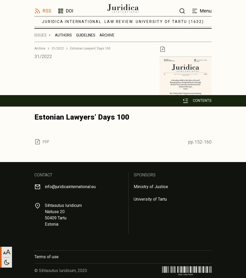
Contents (202, 100)
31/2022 (58, 48)
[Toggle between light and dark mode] (7, 262)
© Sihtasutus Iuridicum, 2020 (60, 270)
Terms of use (46, 256)
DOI (69, 11)
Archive (107, 35)
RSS (47, 11)
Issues (40, 35)
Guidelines (85, 35)
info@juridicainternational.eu (70, 186)
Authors (63, 35)
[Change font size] (7, 252)
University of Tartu (150, 199)
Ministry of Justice (151, 186)
